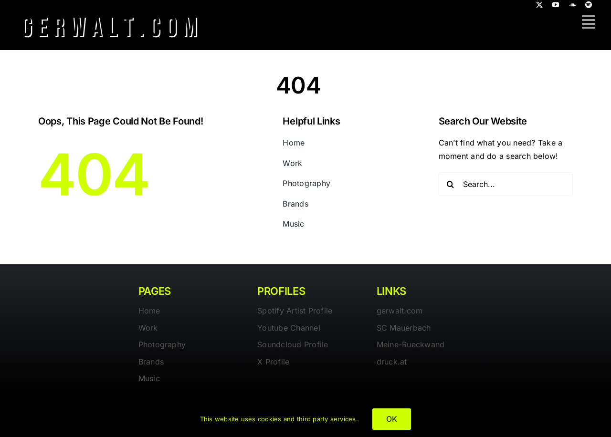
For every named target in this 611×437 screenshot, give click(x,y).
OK (391, 419)
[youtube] (555, 4)
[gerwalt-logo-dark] (110, 13)
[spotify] (588, 4)
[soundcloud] (572, 4)
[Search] (451, 184)
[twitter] (539, 4)
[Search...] (506, 184)
